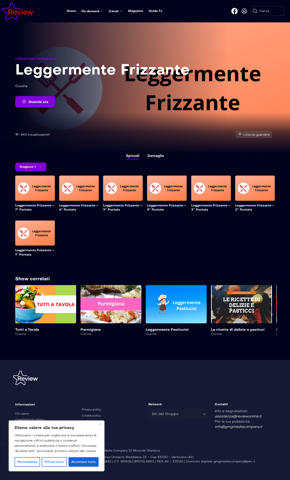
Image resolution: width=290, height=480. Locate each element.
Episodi (132, 156)
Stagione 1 (28, 167)
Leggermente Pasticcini (167, 329)
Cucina (21, 86)
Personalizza (27, 462)
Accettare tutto (83, 462)
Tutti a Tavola (27, 329)
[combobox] (178, 414)
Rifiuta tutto (54, 462)
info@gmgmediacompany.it (238, 427)
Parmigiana (90, 329)
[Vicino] (99, 424)
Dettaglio (156, 156)
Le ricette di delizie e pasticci (238, 329)
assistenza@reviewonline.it (238, 416)
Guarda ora (35, 101)
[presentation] (272, 314)
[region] (56, 445)
